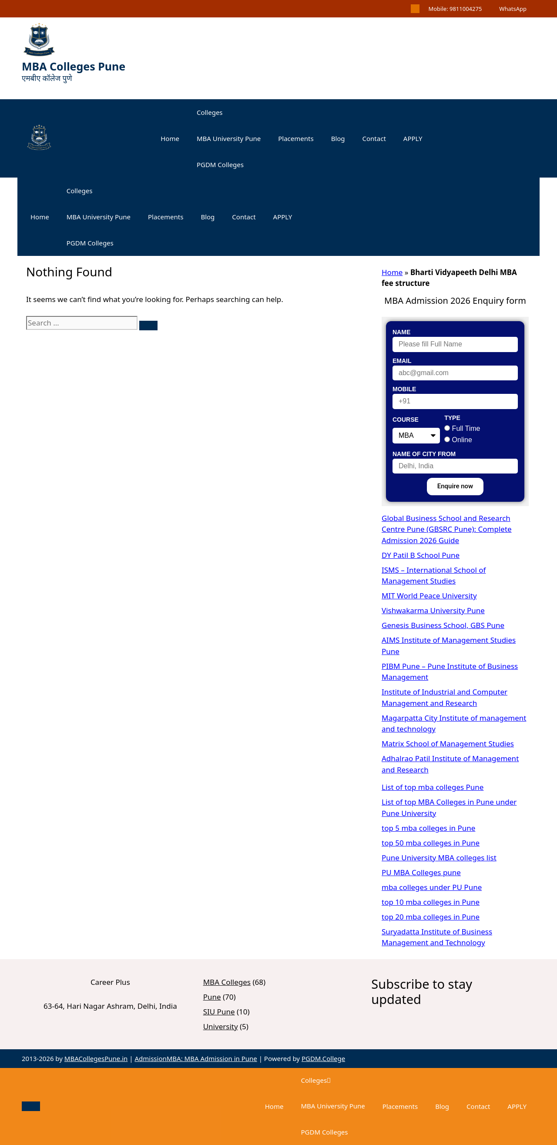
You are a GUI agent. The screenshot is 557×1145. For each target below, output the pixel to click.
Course (406, 419)
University (220, 1026)
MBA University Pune (229, 138)
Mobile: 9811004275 (455, 9)
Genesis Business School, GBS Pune (443, 625)
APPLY (413, 138)
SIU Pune (219, 1012)
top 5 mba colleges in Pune (428, 828)
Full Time (466, 428)
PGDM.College (323, 1058)
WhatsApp (513, 9)
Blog (338, 138)
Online (462, 439)
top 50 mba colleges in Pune (431, 843)
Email (402, 360)
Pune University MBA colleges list (439, 858)
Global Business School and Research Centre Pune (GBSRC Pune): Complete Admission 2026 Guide (447, 529)
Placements (295, 138)
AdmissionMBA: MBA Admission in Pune (195, 1058)
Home (170, 138)
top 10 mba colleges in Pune (431, 902)
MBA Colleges (227, 982)
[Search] (148, 325)
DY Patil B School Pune (421, 555)
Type (452, 417)
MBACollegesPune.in (96, 1058)
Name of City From (424, 453)
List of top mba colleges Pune (432, 787)
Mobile (404, 389)
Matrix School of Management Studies (448, 744)
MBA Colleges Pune (73, 66)
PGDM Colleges (220, 164)
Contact (374, 138)
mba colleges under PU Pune (432, 887)
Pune (212, 997)
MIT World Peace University (429, 596)
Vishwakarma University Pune (433, 610)
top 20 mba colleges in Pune (431, 917)
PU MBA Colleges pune (421, 872)
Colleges (210, 112)
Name (401, 332)
